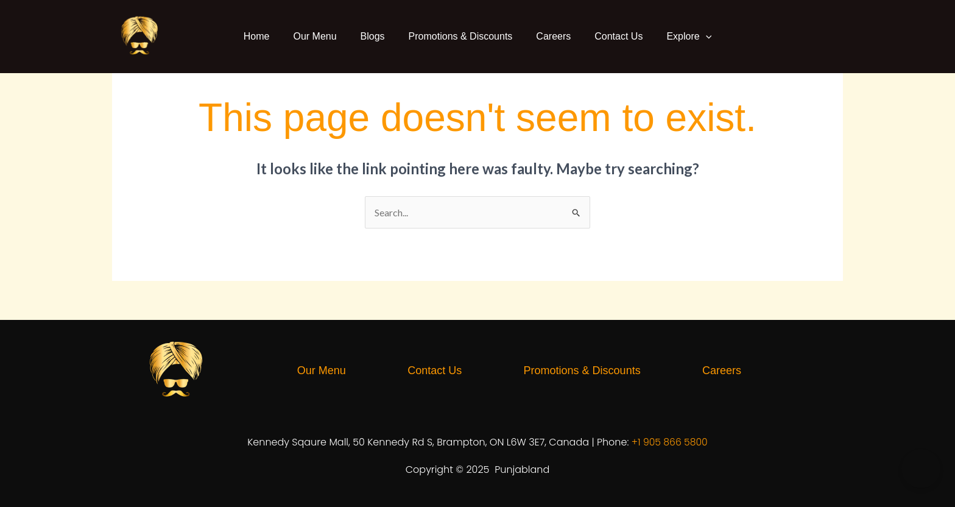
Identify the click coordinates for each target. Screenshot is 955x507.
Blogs (374, 36)
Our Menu (318, 36)
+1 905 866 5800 (669, 442)
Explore (683, 36)
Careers (551, 36)
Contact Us (615, 36)
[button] (700, 36)
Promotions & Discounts (461, 36)
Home (262, 36)
